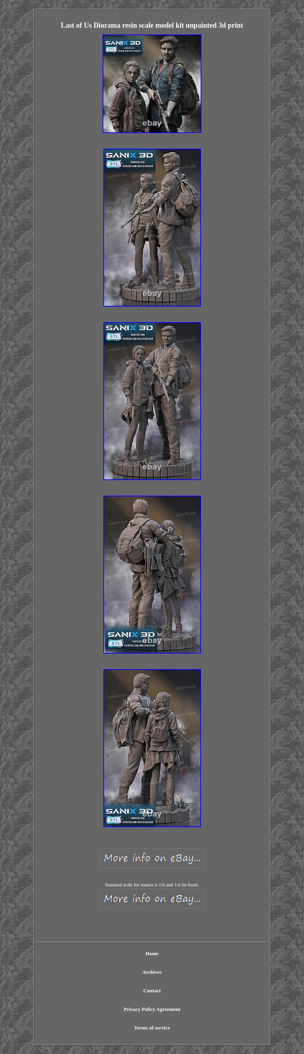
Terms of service (152, 1028)
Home (151, 953)
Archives (152, 972)
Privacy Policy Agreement (152, 1009)
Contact (152, 991)
